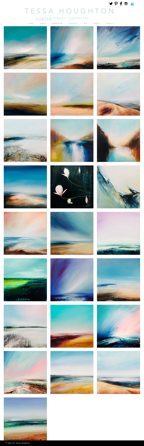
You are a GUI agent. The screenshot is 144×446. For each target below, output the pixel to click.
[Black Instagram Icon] (126, 4)
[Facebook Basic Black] (121, 4)
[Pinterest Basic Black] (116, 4)
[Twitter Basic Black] (111, 4)
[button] (132, 3)
